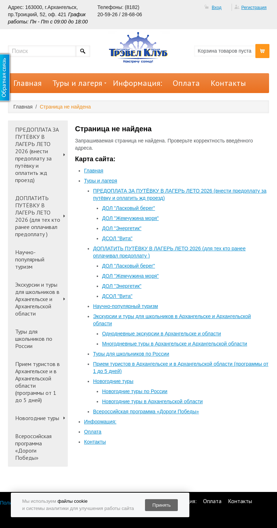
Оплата (186, 83)
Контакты (228, 83)
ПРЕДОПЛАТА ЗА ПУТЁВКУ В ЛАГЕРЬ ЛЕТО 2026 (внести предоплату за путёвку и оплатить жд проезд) (37, 155)
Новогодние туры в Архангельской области (152, 401)
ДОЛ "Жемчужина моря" (130, 218)
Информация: (137, 83)
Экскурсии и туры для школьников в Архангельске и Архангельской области (37, 299)
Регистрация (254, 7)
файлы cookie (72, 501)
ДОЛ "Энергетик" (121, 228)
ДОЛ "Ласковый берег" (128, 208)
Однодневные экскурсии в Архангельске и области (161, 333)
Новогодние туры (37, 418)
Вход (216, 7)
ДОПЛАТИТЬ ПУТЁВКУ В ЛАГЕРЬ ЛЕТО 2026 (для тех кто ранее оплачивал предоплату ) (37, 216)
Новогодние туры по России (134, 391)
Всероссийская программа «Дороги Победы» (33, 446)
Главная (27, 83)
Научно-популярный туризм (29, 259)
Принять (162, 505)
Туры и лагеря (77, 83)
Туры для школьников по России (33, 338)
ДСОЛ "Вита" (117, 238)
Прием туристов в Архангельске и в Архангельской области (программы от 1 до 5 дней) (37, 382)
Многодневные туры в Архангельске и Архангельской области (174, 344)
